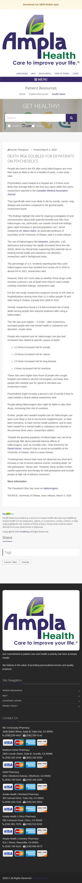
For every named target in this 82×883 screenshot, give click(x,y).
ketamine (43, 241)
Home (22, 94)
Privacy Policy (10, 706)
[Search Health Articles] (35, 118)
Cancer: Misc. (10, 562)
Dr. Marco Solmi (27, 231)
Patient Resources (38, 94)
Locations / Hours (12, 701)
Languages (22, 74)
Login (75, 74)
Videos (38, 125)
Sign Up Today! (62, 74)
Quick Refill (45, 74)
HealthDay (25, 531)
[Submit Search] (71, 118)
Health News (17, 125)
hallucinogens (50, 488)
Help (33, 74)
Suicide (25, 562)
